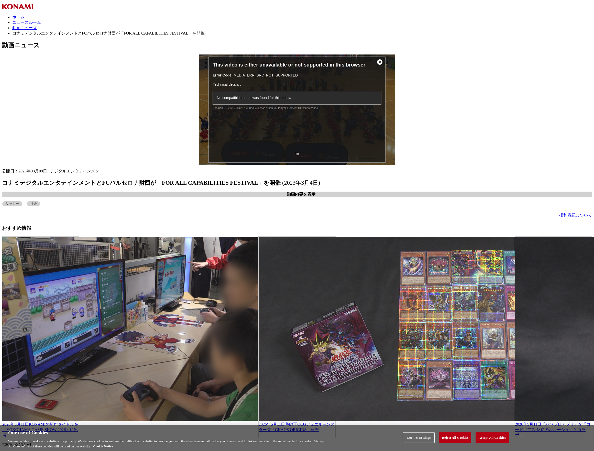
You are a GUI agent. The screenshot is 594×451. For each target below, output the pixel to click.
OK (297, 154)
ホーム (18, 17)
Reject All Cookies (455, 440)
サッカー (12, 203)
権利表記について (575, 215)
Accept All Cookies (492, 440)
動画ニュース (24, 28)
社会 (33, 203)
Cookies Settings (419, 440)
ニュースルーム (26, 22)
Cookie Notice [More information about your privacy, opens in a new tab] (103, 449)
